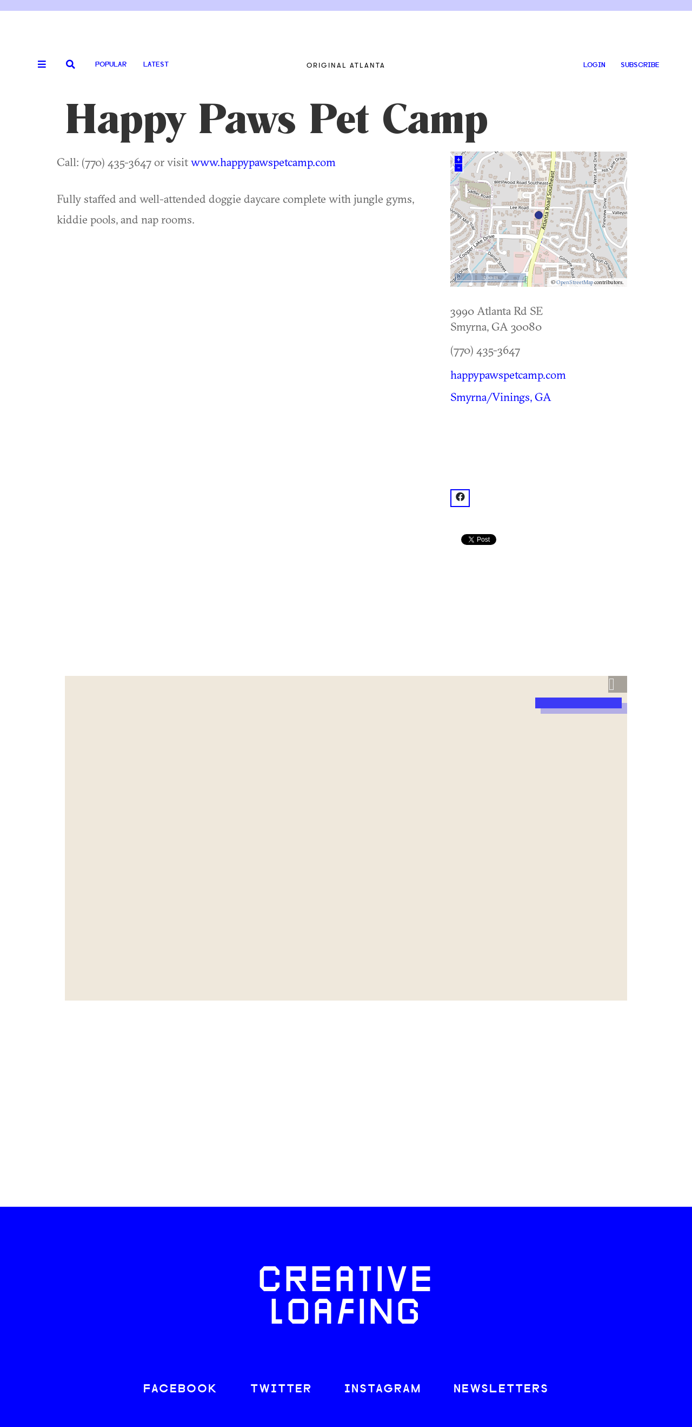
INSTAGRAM (382, 1389)
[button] (617, 684)
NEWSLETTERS (501, 1389)
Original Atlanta (346, 65)
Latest (156, 64)
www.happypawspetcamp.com (263, 162)
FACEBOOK (180, 1389)
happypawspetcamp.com (508, 374)
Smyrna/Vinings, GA (500, 397)
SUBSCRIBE (640, 65)
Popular (111, 64)
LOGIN (594, 65)
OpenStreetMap (574, 282)
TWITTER (281, 1389)
